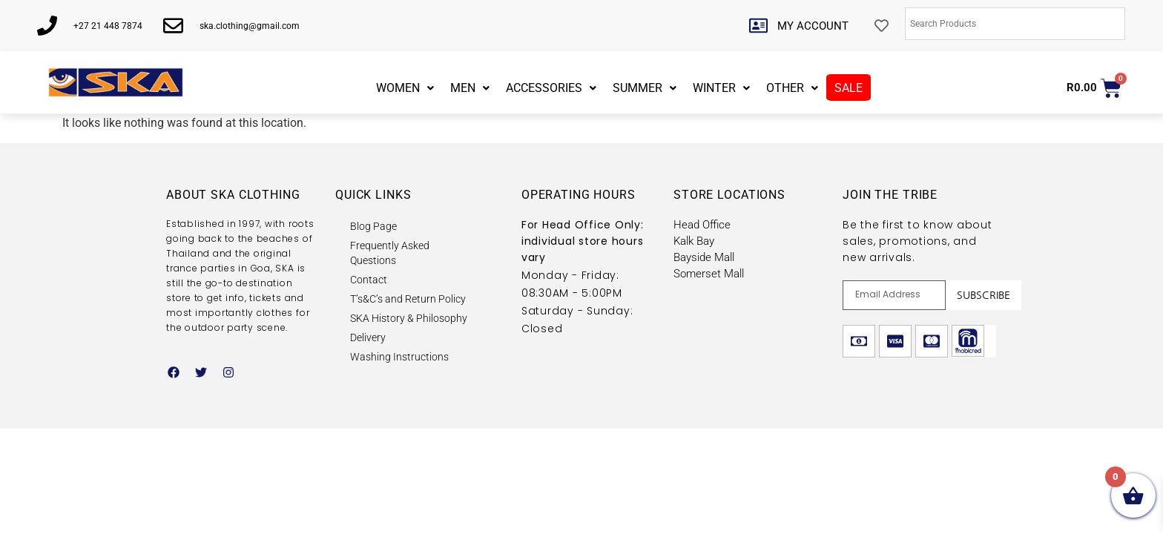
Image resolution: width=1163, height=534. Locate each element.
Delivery (368, 337)
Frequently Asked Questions (389, 253)
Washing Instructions (399, 357)
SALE (848, 88)
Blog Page (373, 226)
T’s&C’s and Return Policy (408, 299)
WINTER (721, 88)
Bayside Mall (703, 257)
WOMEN (405, 88)
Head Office (702, 224)
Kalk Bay (693, 241)
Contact (368, 280)
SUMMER (644, 88)
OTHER (792, 88)
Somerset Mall (708, 273)
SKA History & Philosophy (408, 318)
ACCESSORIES (551, 88)
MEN (470, 88)
